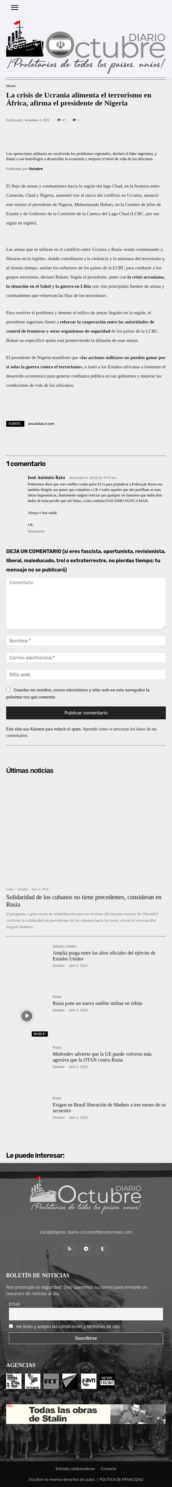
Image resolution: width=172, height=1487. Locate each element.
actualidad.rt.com (41, 423)
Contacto (108, 1468)
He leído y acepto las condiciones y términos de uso (68, 1326)
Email (14, 1304)
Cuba (9, 889)
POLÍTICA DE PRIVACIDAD (121, 1479)
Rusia (57, 997)
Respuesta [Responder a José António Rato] (36, 531)
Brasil (57, 1098)
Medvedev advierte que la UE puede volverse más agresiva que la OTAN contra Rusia (102, 1056)
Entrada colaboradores (75, 1468)
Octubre (36, 168)
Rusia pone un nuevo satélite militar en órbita (97, 1003)
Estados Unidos (64, 946)
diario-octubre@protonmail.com (100, 1232)
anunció (151, 195)
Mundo (11, 86)
